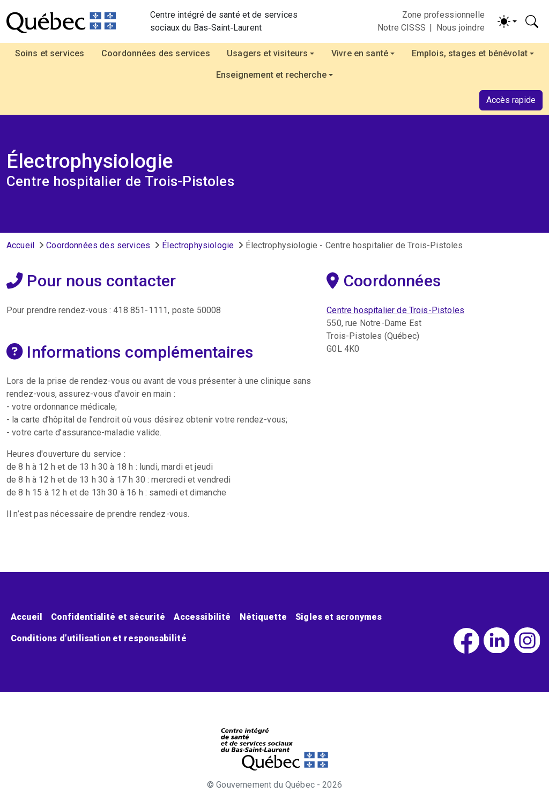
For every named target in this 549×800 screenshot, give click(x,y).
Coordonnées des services (155, 53)
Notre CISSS (401, 28)
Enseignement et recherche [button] (271, 75)
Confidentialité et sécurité (108, 617)
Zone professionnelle (443, 15)
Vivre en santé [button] (359, 53)
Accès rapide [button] (511, 100)
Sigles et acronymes (338, 617)
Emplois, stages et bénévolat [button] (470, 53)
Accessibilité (202, 617)
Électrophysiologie (198, 245)
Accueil (20, 245)
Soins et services (50, 53)
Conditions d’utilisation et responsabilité (99, 638)
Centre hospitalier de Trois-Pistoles (395, 310)
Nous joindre (460, 28)
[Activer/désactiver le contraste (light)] (507, 21)
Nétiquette (263, 617)
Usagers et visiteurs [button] (267, 53)
